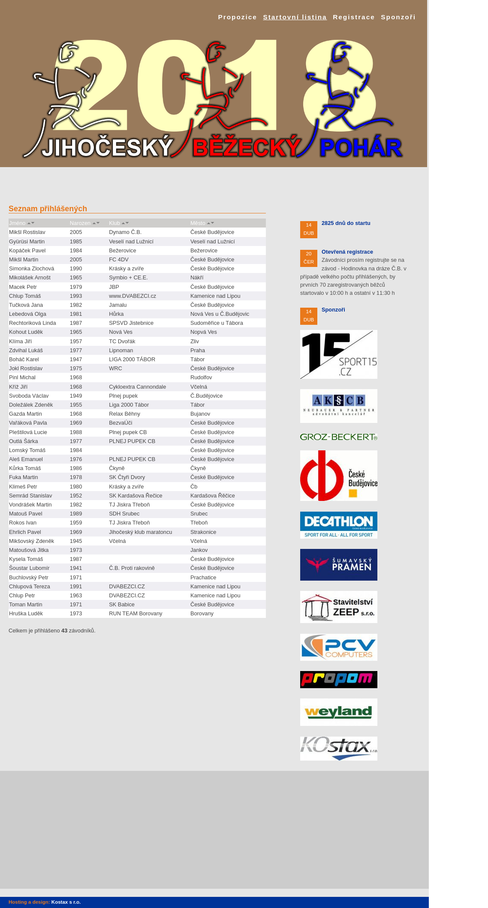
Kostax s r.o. (66, 902)
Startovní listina (295, 17)
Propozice (237, 17)
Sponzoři (398, 17)
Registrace (354, 17)
